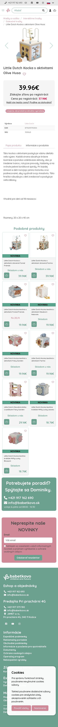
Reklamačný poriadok (15, 639)
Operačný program (13, 656)
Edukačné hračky (14, 21)
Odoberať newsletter (28, 557)
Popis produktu (13, 145)
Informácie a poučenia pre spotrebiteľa (24, 646)
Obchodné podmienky (15, 643)
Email (7, 534)
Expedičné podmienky (15, 636)
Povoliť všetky (21, 708)
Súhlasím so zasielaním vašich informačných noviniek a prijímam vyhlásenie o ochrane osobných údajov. (27, 549)
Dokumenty (9, 649)
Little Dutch (29, 124)
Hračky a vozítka (11, 18)
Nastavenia (40, 708)
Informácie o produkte (37, 145)
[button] (3, 10)
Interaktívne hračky (32, 18)
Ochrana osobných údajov (17, 653)
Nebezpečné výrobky (14, 659)
